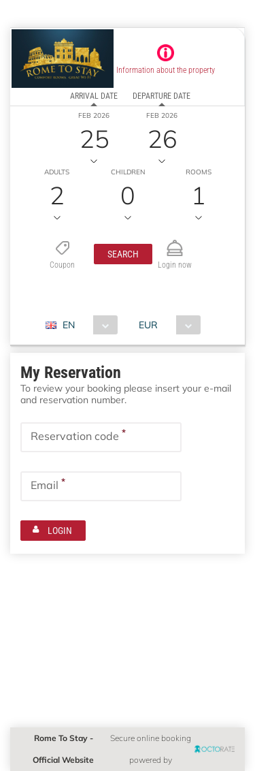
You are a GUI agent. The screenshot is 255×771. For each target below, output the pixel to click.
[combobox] (86, 325)
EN (68, 325)
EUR (147, 325)
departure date (161, 96)
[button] (123, 254)
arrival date (93, 96)
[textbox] (101, 437)
